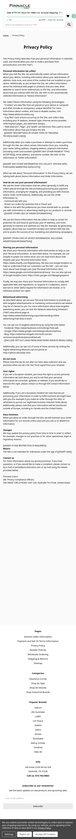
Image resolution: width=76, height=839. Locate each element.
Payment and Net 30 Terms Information (37, 641)
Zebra (38, 729)
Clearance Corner (38, 678)
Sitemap (38, 663)
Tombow (38, 747)
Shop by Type (38, 683)
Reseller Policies (38, 649)
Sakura (38, 707)
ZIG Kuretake (38, 711)
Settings (9, 834)
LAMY (38, 716)
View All (38, 751)
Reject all (24, 834)
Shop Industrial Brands (38, 692)
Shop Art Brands (38, 687)
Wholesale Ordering (38, 654)
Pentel (38, 734)
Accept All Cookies (45, 834)
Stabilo (38, 725)
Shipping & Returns (38, 658)
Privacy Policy (38, 645)
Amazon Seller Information (38, 636)
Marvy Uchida (38, 742)
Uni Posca (38, 720)
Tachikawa (38, 738)
